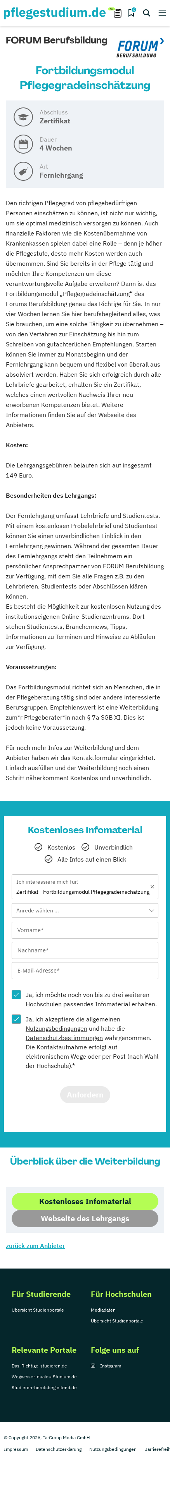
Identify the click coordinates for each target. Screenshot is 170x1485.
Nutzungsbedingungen (56, 1028)
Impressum (16, 1449)
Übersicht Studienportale (38, 1310)
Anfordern (85, 1094)
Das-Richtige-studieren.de (39, 1366)
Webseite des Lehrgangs (85, 1218)
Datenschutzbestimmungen (64, 1038)
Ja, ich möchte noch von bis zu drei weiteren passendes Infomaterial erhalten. (91, 999)
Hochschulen (44, 1004)
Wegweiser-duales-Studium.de (44, 1376)
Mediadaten (103, 1310)
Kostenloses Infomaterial (85, 1201)
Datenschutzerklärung (59, 1449)
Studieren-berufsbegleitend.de (44, 1387)
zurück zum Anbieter (35, 1246)
